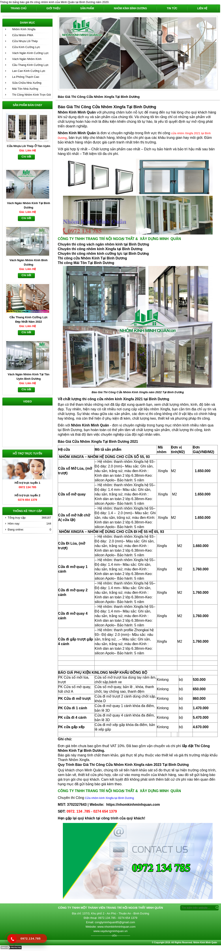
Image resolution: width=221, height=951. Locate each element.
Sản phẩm (87, 8)
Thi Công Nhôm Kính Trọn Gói (31, 94)
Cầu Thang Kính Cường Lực (30, 65)
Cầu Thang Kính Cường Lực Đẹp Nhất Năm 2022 (28, 319)
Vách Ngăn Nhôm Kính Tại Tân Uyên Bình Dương (28, 376)
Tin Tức (172, 8)
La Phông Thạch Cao (25, 76)
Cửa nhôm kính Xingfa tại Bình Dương (109, 798)
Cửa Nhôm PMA (22, 35)
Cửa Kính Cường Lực (26, 47)
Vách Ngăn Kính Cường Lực (30, 53)
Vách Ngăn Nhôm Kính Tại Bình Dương (28, 205)
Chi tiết (26, 156)
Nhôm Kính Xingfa (24, 29)
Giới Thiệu (53, 8)
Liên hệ (202, 8)
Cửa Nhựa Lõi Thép (25, 41)
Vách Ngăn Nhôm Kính (26, 59)
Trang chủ (18, 8)
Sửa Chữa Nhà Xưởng (26, 82)
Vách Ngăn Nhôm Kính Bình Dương (28, 262)
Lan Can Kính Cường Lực (28, 71)
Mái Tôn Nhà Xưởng (25, 88)
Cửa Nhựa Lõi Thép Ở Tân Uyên (28, 146)
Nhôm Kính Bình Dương (130, 8)
